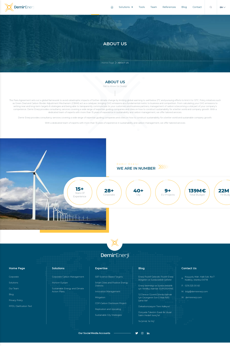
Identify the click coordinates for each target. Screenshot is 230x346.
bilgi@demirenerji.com (196, 291)
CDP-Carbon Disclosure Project (110, 303)
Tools (142, 7)
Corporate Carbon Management (68, 277)
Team (153, 7)
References (169, 7)
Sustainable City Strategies (108, 315)
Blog (184, 7)
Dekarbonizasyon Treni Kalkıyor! (154, 306)
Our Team (14, 288)
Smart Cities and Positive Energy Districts (111, 284)
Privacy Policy (16, 300)
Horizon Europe (60, 282)
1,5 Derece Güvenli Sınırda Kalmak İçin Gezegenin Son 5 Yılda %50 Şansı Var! (155, 297)
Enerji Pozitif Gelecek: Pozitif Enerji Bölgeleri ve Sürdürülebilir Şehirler (155, 278)
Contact (197, 7)
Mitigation (100, 297)
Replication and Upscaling (108, 309)
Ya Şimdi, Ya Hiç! (146, 321)
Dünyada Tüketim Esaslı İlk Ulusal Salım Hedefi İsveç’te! (154, 314)
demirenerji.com (193, 297)
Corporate (14, 277)
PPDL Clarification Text (20, 306)
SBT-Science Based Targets (109, 277)
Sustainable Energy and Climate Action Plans (68, 290)
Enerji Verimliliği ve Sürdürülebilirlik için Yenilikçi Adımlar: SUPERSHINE (155, 287)
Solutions (126, 7)
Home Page (108, 62)
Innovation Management (107, 291)
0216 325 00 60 (192, 285)
